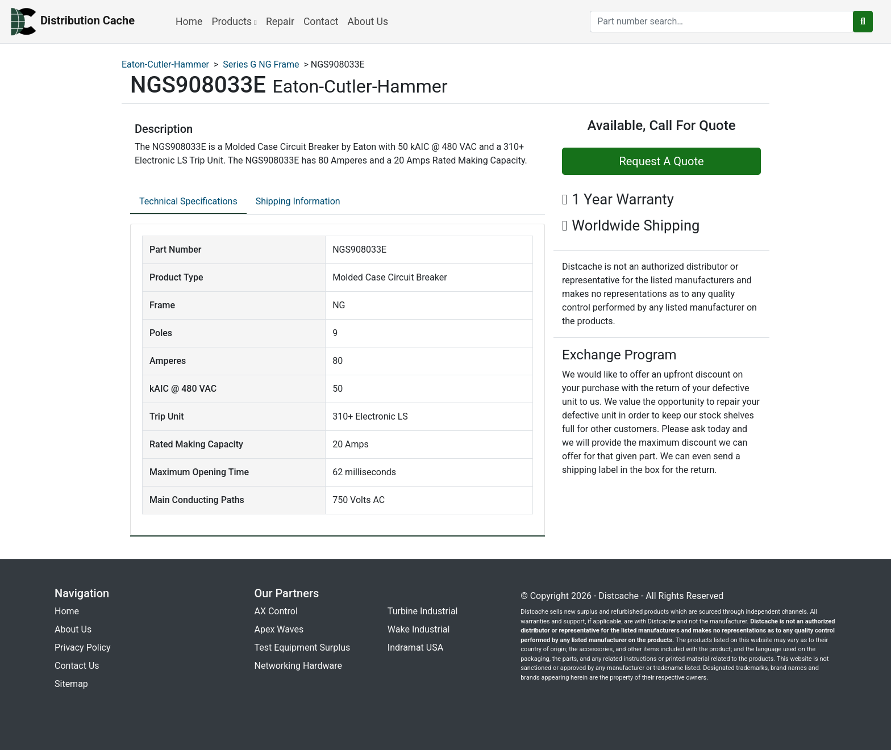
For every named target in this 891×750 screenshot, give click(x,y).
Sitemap (71, 683)
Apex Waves (279, 629)
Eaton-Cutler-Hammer (165, 64)
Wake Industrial (418, 629)
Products (234, 21)
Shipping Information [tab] (298, 201)
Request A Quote (661, 161)
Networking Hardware (298, 665)
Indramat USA (415, 647)
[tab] (188, 202)
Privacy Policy (83, 647)
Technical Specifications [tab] (188, 201)
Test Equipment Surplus (303, 647)
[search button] (863, 21)
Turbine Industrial (423, 611)
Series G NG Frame (261, 64)
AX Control (276, 611)
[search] (722, 21)
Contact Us (77, 665)
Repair (280, 21)
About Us (367, 21)
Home (189, 21)
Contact (321, 21)
